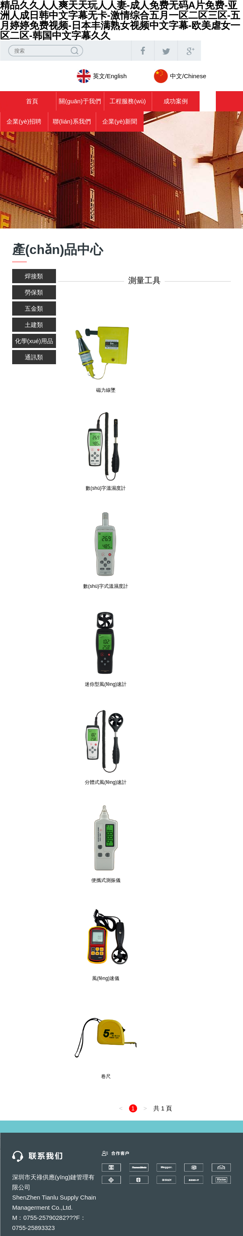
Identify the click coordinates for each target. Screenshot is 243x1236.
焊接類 (34, 276)
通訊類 (34, 357)
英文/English (110, 76)
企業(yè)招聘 (23, 121)
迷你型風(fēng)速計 (106, 684)
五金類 (34, 308)
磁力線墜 (106, 390)
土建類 (34, 324)
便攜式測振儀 (105, 880)
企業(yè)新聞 (119, 121)
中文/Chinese (188, 76)
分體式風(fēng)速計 (106, 782)
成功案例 (175, 101)
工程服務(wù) (128, 101)
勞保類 (34, 292)
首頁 (32, 101)
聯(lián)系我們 (71, 121)
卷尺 (106, 1076)
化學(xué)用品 (34, 340)
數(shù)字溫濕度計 (106, 488)
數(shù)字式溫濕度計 (105, 586)
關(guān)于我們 (80, 101)
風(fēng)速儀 (105, 978)
